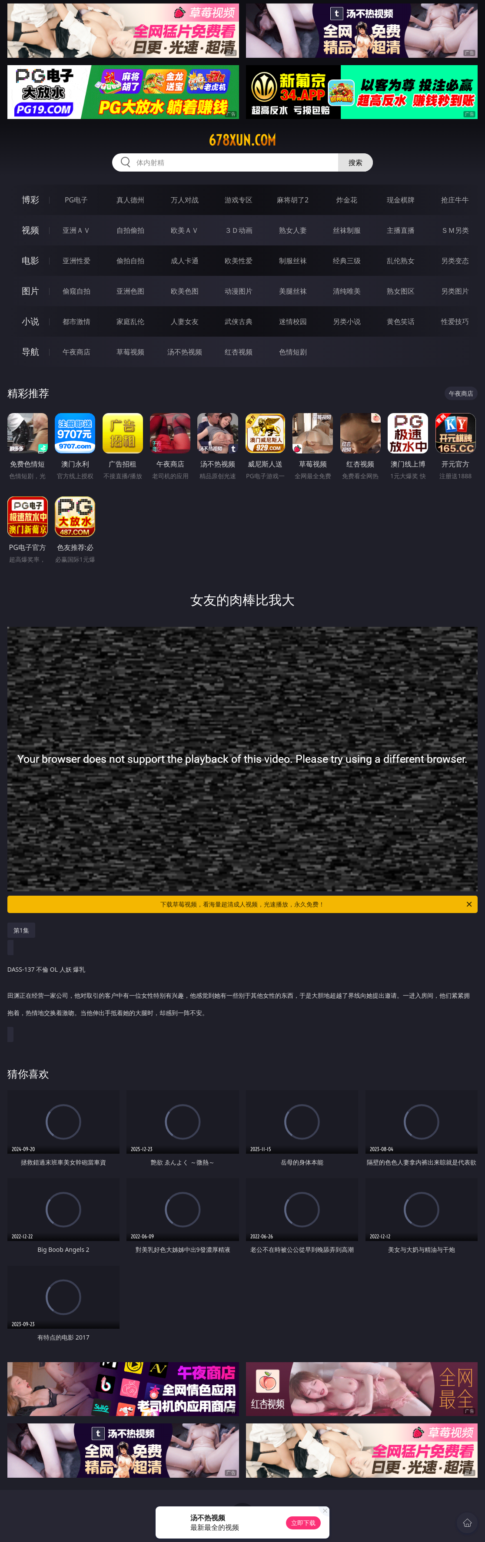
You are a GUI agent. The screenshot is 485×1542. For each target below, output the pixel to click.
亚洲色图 (130, 291)
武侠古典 (238, 321)
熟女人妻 (293, 230)
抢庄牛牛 (455, 200)
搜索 (355, 162)
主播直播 (401, 230)
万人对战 (185, 200)
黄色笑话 (401, 321)
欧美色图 (185, 291)
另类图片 (455, 291)
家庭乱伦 (130, 321)
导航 (30, 351)
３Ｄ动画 (238, 230)
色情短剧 (293, 352)
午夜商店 (76, 352)
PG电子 (76, 200)
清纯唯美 (347, 291)
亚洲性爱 (76, 260)
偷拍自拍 (130, 260)
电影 (30, 260)
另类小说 (347, 321)
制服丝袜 (293, 260)
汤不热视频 (184, 352)
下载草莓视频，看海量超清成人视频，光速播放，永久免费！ (316, 904)
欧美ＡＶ (185, 230)
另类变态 (455, 260)
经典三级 (347, 260)
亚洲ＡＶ (76, 230)
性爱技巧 (455, 321)
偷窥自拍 (76, 291)
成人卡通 (185, 260)
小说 (30, 321)
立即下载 (303, 1523)
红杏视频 (238, 352)
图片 (30, 291)
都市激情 (76, 321)
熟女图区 (401, 291)
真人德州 (130, 200)
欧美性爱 (238, 260)
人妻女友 (185, 321)
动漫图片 (238, 291)
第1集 (21, 930)
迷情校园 (293, 321)
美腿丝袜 (293, 291)
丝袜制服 (347, 230)
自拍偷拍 (130, 230)
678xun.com (242, 140)
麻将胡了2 (293, 200)
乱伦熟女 (401, 260)
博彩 (30, 199)
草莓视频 (130, 352)
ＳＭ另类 (455, 230)
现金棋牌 (401, 200)
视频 (30, 230)
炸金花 (346, 200)
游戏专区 (238, 200)
